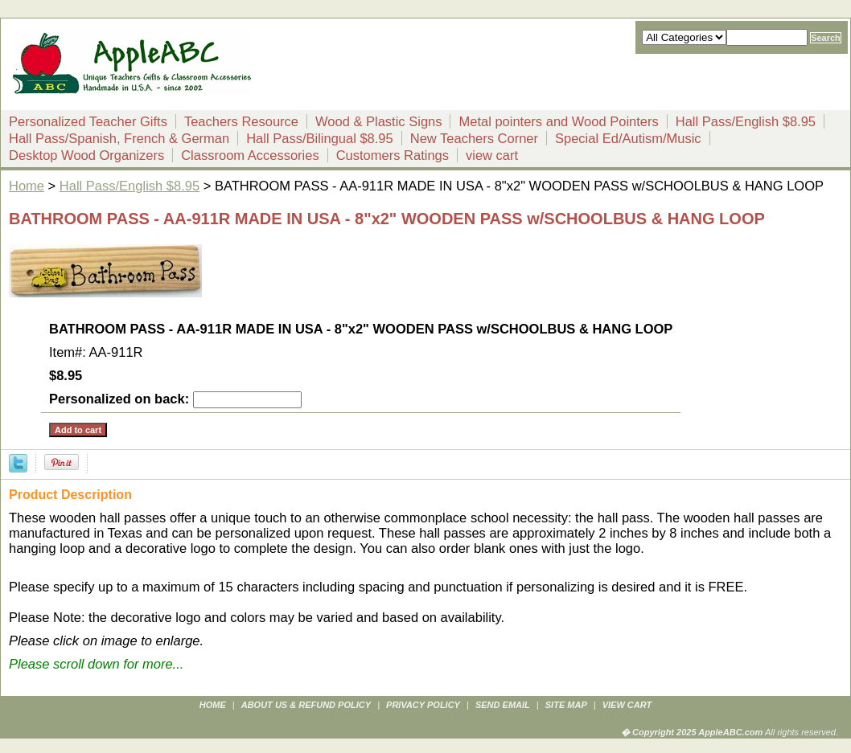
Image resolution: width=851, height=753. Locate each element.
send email (502, 705)
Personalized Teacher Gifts (88, 121)
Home (26, 185)
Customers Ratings (392, 155)
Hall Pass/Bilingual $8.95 (319, 138)
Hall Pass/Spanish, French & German (119, 138)
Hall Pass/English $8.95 (746, 121)
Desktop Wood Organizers (86, 155)
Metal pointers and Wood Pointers (558, 121)
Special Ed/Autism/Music (628, 138)
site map (566, 705)
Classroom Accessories (250, 155)
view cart (492, 155)
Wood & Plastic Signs (378, 121)
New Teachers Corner (474, 138)
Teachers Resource (241, 121)
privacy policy (423, 705)
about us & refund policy (306, 705)
